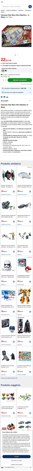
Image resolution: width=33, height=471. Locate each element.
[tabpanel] (16, 36)
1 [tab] (15, 55)
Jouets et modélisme (11, 10)
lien (16, 441)
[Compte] (27, 2)
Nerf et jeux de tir (5, 314)
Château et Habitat (21, 374)
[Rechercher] (30, 6)
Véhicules (20, 10)
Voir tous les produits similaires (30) (9, 378)
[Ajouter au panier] (20, 80)
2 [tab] (18, 55)
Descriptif (4, 101)
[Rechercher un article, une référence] (16, 7)
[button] (16, 88)
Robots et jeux (20, 284)
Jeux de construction (6, 344)
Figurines (19, 224)
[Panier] (31, 2)
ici (27, 451)
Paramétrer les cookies (16, 460)
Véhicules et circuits (5, 194)
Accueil (3, 10)
